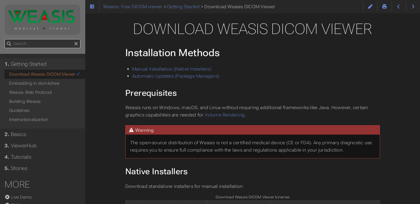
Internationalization (28, 119)
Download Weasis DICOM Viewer (44, 74)
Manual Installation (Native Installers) (171, 69)
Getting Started (26, 64)
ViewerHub (21, 145)
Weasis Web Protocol (30, 92)
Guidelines (19, 110)
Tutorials (18, 157)
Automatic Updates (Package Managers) (175, 76)
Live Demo (18, 197)
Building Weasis (25, 101)
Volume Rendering (225, 115)
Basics (15, 134)
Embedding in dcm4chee (34, 83)
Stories (16, 168)
